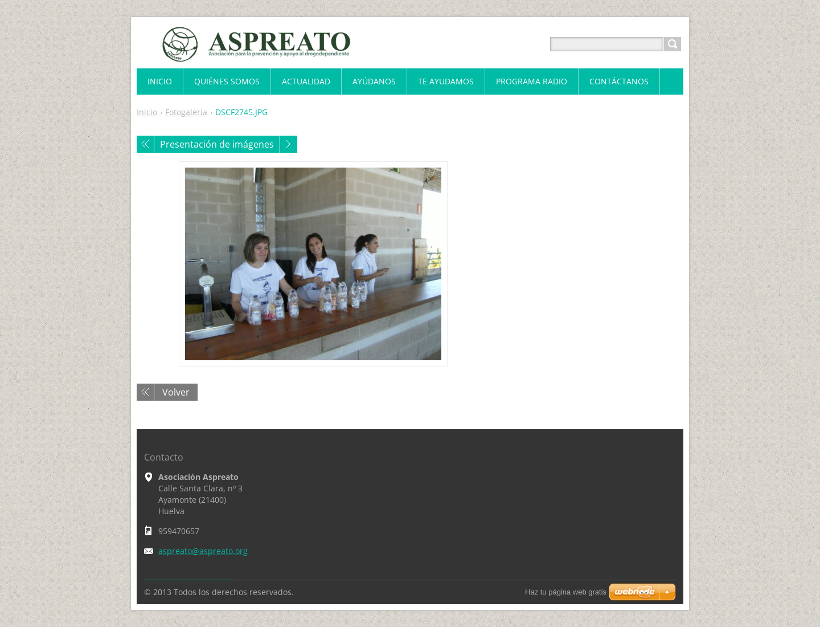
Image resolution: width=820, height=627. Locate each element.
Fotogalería (186, 112)
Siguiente (288, 144)
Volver (176, 392)
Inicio (147, 112)
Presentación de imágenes (217, 144)
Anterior (145, 144)
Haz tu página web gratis (565, 592)
